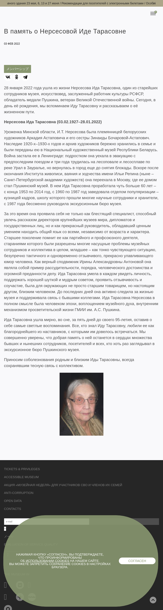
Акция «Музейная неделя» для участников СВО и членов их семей (63, 485)
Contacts (12, 509)
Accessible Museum (21, 477)
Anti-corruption (18, 493)
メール (8, 536)
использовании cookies (47, 561)
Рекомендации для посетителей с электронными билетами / (105, 3)
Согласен (137, 561)
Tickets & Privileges (22, 469)
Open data (13, 501)
